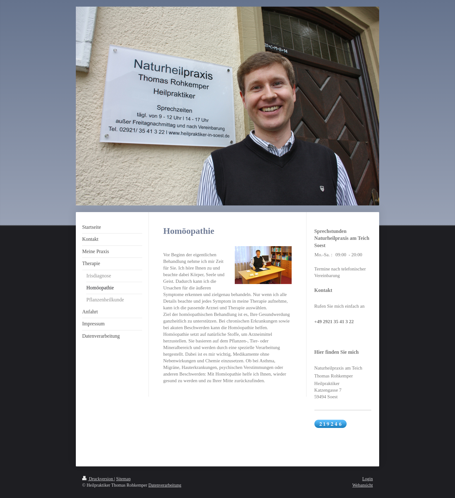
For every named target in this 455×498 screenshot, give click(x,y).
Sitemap (123, 479)
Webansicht (362, 485)
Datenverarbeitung (164, 485)
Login (367, 479)
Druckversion (98, 479)
